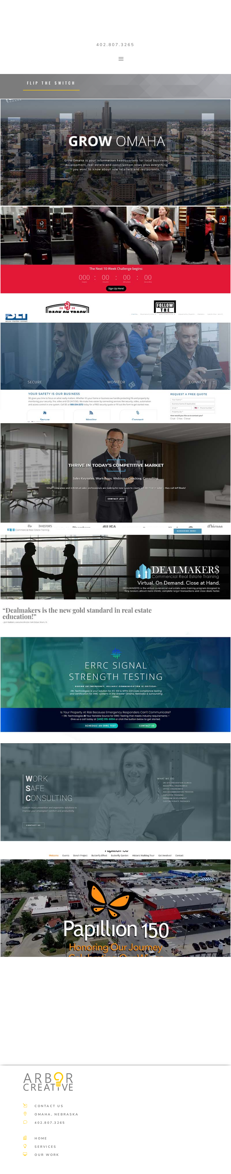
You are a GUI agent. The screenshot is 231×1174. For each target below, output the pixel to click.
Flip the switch (51, 83)
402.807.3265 (115, 45)
